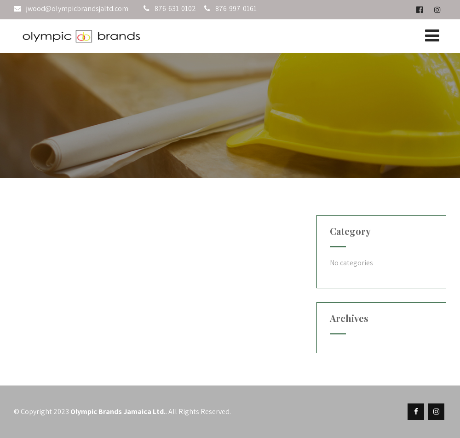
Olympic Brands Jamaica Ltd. (118, 411)
